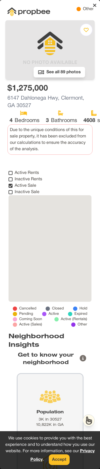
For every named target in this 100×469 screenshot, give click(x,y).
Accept (59, 460)
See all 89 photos (59, 72)
